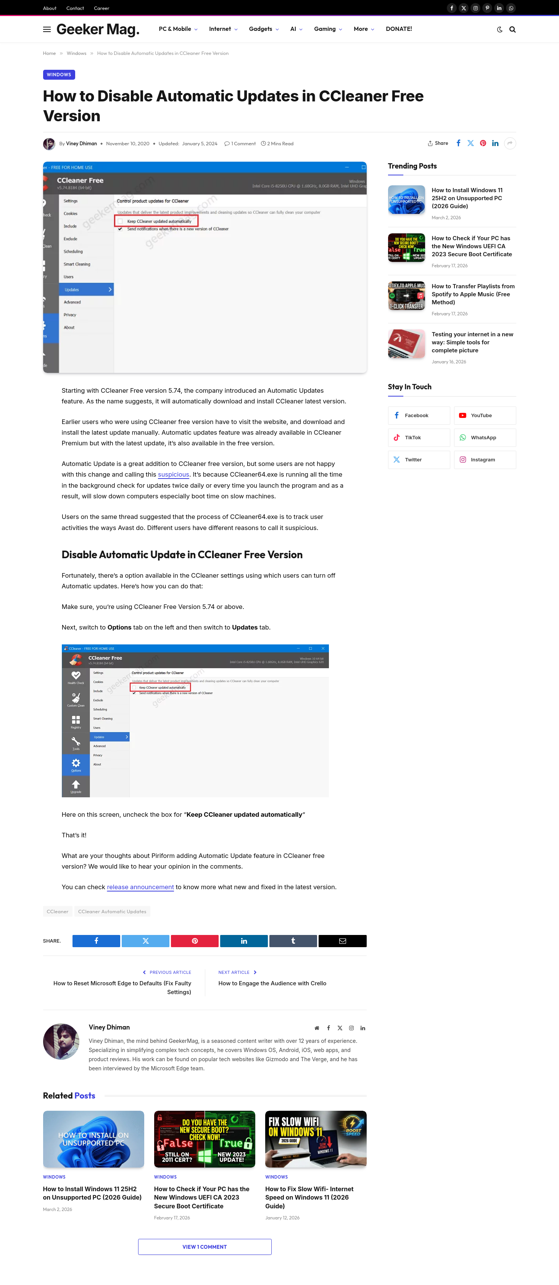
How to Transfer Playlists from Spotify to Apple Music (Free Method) (473, 294)
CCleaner (58, 911)
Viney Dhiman (81, 143)
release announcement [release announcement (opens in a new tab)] (140, 886)
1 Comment (240, 143)
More (361, 28)
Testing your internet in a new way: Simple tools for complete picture (473, 342)
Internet (220, 28)
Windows (59, 74)
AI (293, 28)
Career (102, 8)
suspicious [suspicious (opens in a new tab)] (174, 474)
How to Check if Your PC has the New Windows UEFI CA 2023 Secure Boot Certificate (202, 1197)
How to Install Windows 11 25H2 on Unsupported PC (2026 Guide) (92, 1193)
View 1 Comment (204, 1246)
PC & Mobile (175, 28)
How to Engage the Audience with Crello (274, 982)
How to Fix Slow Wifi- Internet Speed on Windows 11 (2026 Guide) (309, 1197)
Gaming (325, 28)
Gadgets (260, 28)
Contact (75, 8)
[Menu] (47, 29)
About (49, 8)
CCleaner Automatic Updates (112, 911)
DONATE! (399, 28)
